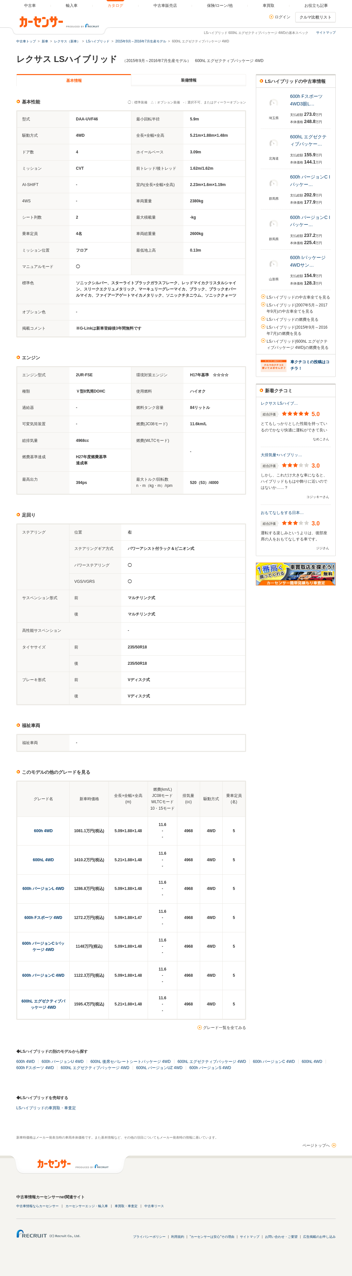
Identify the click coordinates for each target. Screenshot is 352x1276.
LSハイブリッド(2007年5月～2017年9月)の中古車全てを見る (297, 308)
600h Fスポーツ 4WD (43, 917)
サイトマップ (326, 32)
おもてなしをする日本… (282, 512)
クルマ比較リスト (315, 17)
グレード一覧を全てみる (224, 1027)
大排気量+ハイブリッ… (281, 455)
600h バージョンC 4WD (43, 975)
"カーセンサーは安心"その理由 (212, 1236)
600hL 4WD (43, 860)
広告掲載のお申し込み (319, 1236)
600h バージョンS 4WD (210, 1068)
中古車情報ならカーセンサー (37, 1206)
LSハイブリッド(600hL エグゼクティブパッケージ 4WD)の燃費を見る (298, 344)
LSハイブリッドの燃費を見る (292, 319)
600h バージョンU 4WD (63, 1062)
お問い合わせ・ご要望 (281, 1236)
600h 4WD (43, 831)
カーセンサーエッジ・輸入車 (87, 1206)
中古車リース (154, 1206)
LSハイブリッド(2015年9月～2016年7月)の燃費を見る (297, 330)
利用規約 (177, 1236)
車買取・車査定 (126, 1206)
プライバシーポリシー (149, 1236)
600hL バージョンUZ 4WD (159, 1068)
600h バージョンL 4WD (43, 888)
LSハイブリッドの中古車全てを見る (298, 297)
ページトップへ (316, 1145)
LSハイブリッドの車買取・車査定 (46, 1108)
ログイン (282, 17)
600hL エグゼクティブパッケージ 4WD (212, 1062)
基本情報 (74, 80)
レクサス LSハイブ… (279, 403)
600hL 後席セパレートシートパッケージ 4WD (130, 1062)
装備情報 (189, 80)
